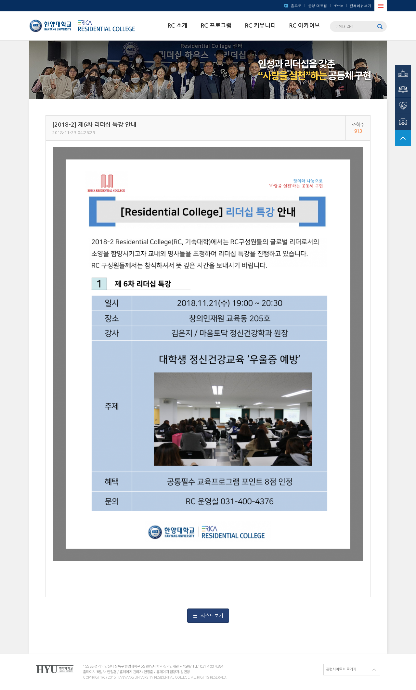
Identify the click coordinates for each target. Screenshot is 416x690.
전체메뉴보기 (360, 5)
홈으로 (296, 5)
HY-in (338, 5)
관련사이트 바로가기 (341, 669)
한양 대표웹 (317, 5)
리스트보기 (211, 615)
